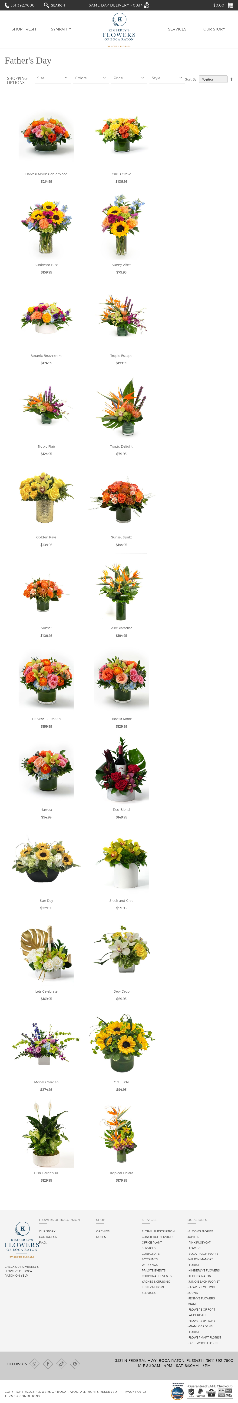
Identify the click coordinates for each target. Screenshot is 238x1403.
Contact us (48, 1236)
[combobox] (62, 5)
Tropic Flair (46, 446)
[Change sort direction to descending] (231, 79)
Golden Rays (46, 537)
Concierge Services (157, 1236)
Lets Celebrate (46, 991)
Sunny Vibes (121, 265)
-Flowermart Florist (204, 1337)
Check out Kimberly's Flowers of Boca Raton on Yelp (22, 1271)
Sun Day (46, 901)
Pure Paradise (121, 628)
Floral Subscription (158, 1231)
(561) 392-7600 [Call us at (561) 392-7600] (219, 1360)
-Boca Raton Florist (204, 1253)
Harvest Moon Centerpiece (46, 174)
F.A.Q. (42, 1242)
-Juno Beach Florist (204, 1281)
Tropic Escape (121, 356)
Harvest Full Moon (46, 719)
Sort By (190, 79)
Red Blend (121, 809)
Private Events (153, 1270)
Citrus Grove (121, 174)
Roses (101, 1236)
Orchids (102, 1231)
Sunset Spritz (121, 537)
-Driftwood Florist (203, 1343)
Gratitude (121, 1082)
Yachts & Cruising (156, 1281)
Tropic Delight (121, 446)
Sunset (46, 628)
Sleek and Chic (121, 901)
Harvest (46, 809)
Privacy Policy (133, 1391)
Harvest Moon (121, 719)
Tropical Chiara (121, 1173)
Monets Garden (46, 1082)
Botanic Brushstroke (46, 356)
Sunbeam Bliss (46, 265)
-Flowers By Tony (201, 1320)
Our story (47, 1231)
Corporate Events (157, 1276)
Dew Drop (121, 991)
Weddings (150, 1264)
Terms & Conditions (22, 1396)
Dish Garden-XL (46, 1173)
